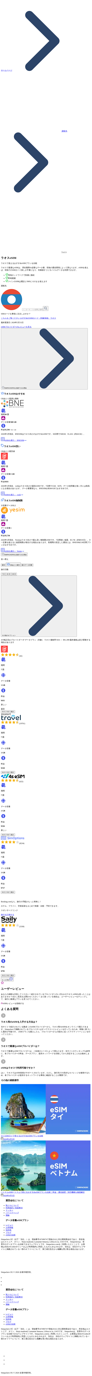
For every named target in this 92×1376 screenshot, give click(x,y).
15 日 (8, 574)
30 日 (14, 574)
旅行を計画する (7, 915)
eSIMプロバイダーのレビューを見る (16, 327)
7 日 (3, 574)
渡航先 (64, 131)
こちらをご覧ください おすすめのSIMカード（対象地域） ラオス (28, 318)
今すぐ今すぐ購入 (8, 712)
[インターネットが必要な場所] (45, 308)
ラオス (64, 252)
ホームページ (6, 70)
